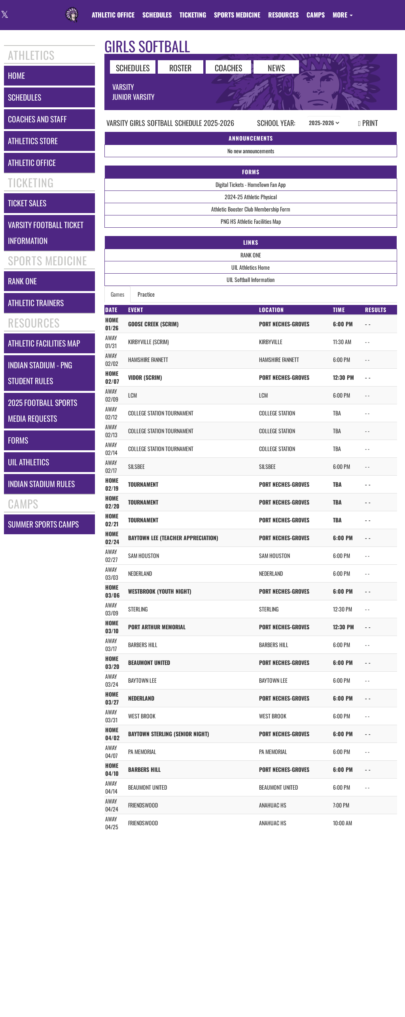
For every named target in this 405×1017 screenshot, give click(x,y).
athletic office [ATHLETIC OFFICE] (32, 162)
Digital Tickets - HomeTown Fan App (251, 184)
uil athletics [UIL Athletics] (28, 462)
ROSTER (180, 67)
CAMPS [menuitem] (316, 14)
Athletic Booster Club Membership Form (250, 209)
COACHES (228, 67)
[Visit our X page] (4, 15)
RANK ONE (250, 255)
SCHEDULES (133, 67)
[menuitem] (113, 14)
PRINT (368, 123)
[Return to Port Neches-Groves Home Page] (71, 10)
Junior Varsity (133, 96)
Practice (146, 294)
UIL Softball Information (250, 279)
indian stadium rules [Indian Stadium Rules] (41, 483)
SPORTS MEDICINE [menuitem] (237, 14)
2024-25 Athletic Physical (251, 196)
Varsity (123, 87)
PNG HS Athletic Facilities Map (251, 221)
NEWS (276, 67)
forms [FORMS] (18, 440)
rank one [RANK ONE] (22, 281)
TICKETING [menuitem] (193, 14)
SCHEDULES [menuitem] (157, 14)
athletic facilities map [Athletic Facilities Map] (44, 343)
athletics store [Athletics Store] (33, 141)
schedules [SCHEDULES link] (24, 97)
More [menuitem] (343, 14)
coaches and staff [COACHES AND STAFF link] (37, 119)
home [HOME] (16, 75)
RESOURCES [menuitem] (283, 14)
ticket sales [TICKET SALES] (27, 203)
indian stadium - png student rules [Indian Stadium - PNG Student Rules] (40, 373)
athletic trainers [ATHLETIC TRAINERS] (36, 303)
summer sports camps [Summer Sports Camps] (43, 524)
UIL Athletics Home (250, 267)
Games (117, 294)
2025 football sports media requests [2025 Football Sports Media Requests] (42, 410)
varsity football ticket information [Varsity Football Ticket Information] (45, 232)
